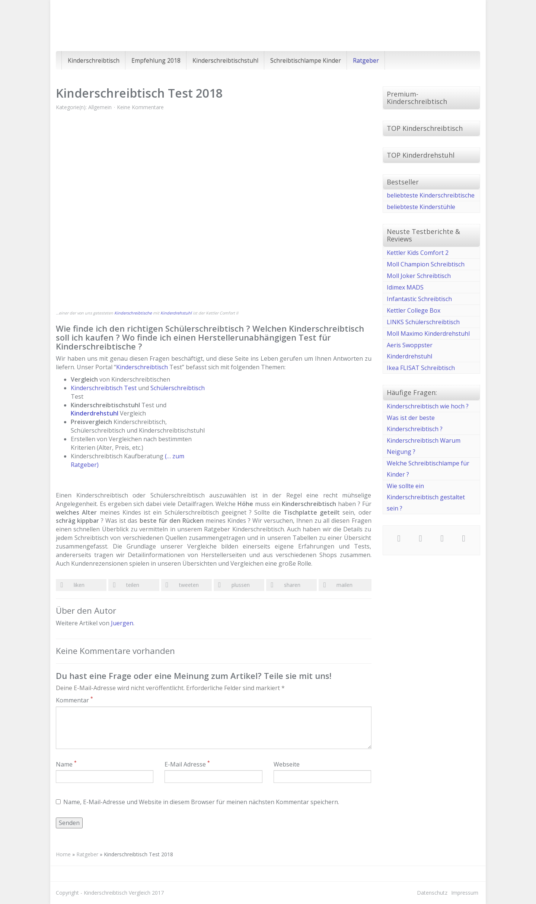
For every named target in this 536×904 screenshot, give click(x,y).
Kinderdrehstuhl (176, 313)
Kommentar (74, 700)
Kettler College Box (413, 310)
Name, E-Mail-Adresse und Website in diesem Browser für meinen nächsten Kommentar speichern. (197, 802)
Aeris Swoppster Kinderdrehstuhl (410, 350)
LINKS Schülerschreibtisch (423, 322)
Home (63, 854)
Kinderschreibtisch (93, 60)
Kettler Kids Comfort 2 (418, 253)
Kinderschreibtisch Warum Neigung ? (423, 446)
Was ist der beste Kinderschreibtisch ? (415, 423)
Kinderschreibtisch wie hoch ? (428, 406)
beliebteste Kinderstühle (421, 207)
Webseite (287, 764)
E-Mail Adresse (187, 764)
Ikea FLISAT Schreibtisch (421, 368)
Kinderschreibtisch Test (104, 388)
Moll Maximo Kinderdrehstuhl (428, 333)
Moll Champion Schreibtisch (426, 264)
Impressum (464, 892)
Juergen (122, 623)
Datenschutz (432, 892)
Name (66, 764)
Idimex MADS (405, 287)
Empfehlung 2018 (156, 60)
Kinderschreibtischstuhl (225, 60)
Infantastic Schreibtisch (419, 299)
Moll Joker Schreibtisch (419, 276)
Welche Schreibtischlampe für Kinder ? (428, 468)
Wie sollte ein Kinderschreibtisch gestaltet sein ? (426, 497)
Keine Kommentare (140, 107)
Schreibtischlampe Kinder (305, 60)
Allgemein (100, 107)
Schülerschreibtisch (177, 388)
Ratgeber (366, 60)
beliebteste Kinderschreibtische (431, 195)
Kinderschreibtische (133, 313)
